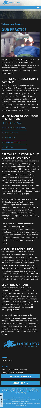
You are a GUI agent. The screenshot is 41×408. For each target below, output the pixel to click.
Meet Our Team (11, 132)
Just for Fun (10, 137)
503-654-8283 (7, 360)
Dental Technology (12, 142)
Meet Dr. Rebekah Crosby (15, 128)
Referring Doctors (20, 383)
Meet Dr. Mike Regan (13, 123)
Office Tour (9, 147)
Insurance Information (20, 376)
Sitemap (23, 393)
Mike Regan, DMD (22, 389)
